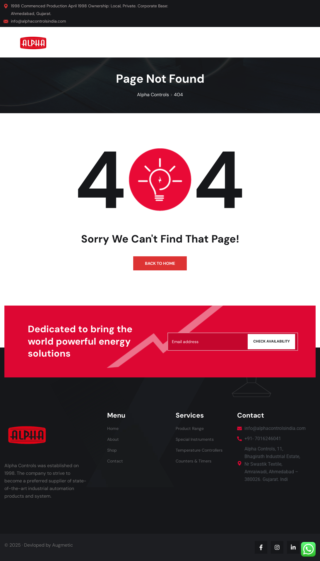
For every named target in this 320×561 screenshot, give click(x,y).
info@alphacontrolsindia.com (38, 21)
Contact (115, 461)
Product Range (191, 428)
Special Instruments (197, 439)
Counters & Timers (196, 461)
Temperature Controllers (202, 450)
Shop (112, 450)
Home (113, 428)
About (113, 439)
